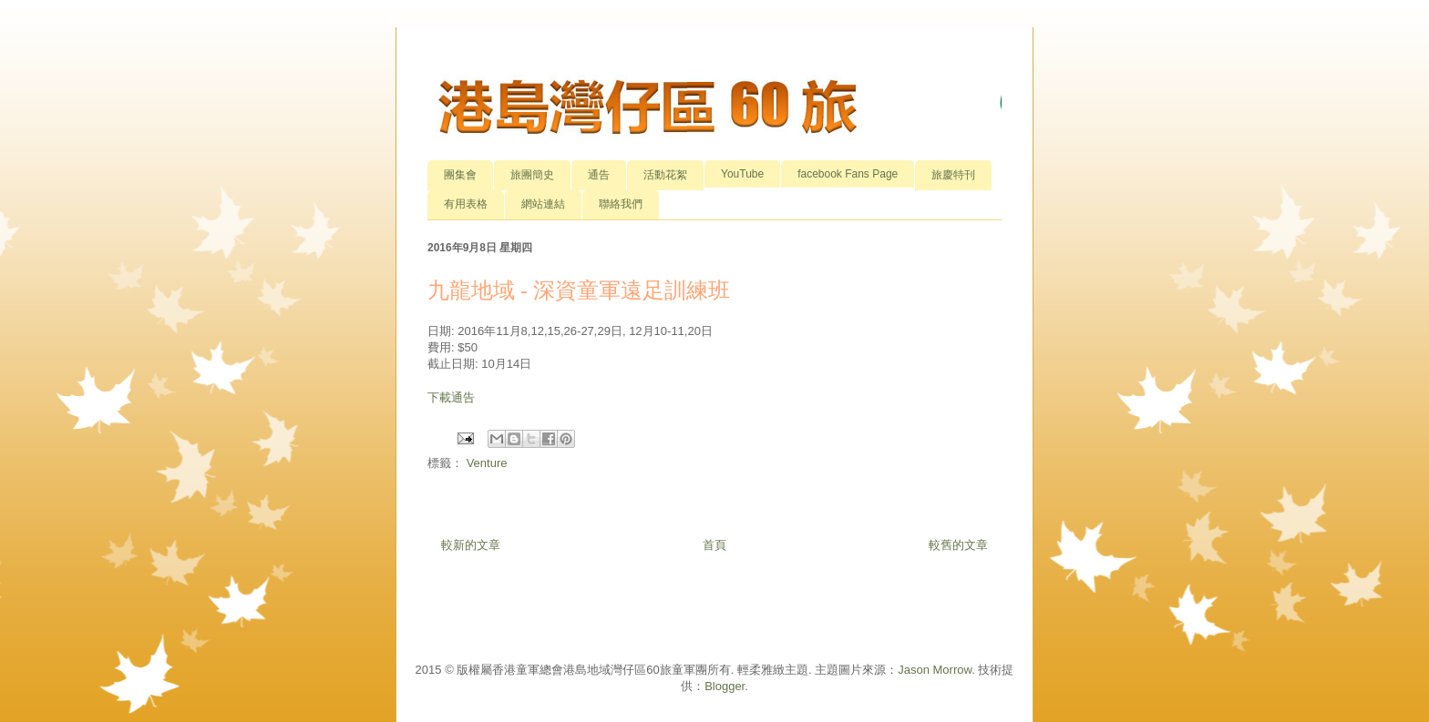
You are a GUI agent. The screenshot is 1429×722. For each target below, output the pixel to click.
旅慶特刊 (953, 174)
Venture (487, 463)
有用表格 (466, 204)
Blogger (724, 686)
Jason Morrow (935, 669)
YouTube (742, 174)
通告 (599, 174)
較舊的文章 (958, 545)
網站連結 (543, 204)
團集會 (460, 174)
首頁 (714, 545)
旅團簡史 (532, 174)
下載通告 (451, 397)
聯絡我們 (621, 204)
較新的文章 (470, 545)
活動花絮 (665, 174)
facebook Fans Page (847, 174)
